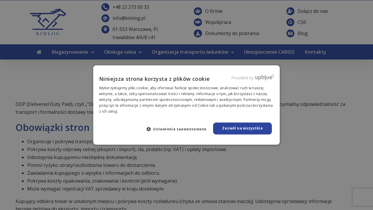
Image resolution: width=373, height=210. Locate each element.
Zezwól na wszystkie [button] (242, 128)
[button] (178, 129)
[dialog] (186, 105)
